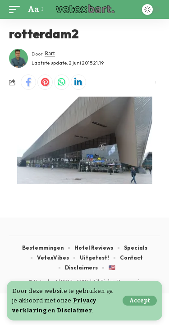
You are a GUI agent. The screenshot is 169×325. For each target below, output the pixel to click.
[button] (140, 301)
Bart (50, 53)
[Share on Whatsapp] (61, 82)
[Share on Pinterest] (45, 82)
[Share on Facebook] (28, 82)
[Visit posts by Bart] (18, 58)
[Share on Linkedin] (78, 82)
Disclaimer (74, 310)
